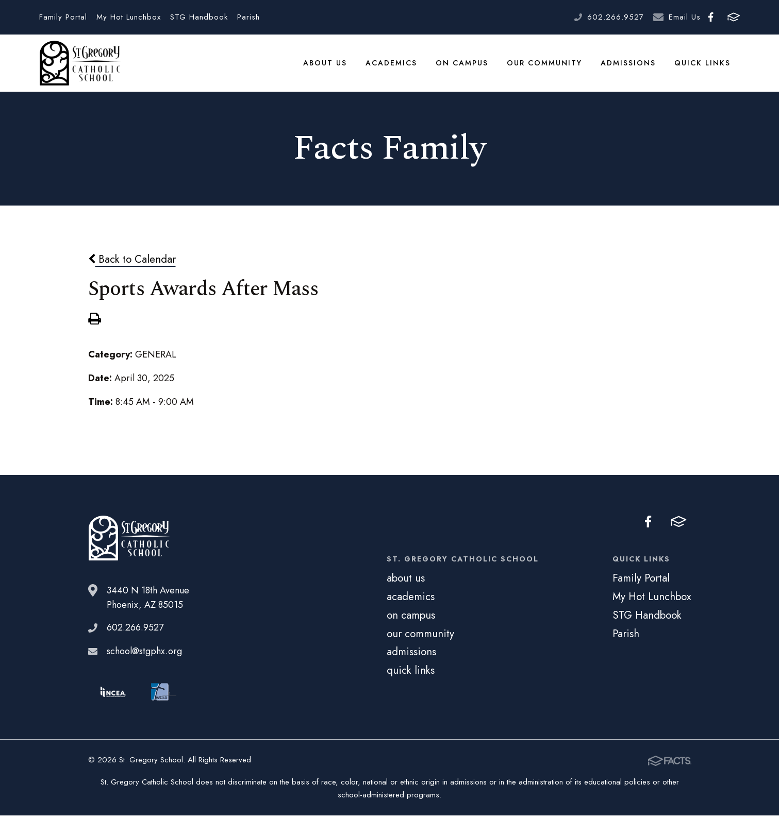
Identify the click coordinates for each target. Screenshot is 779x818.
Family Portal (63, 17)
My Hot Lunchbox (128, 17)
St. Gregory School (80, 64)
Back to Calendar (132, 261)
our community (545, 64)
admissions (629, 64)
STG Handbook (199, 17)
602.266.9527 (615, 17)
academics (392, 64)
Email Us (685, 17)
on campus (463, 64)
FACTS (733, 17)
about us (326, 64)
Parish (248, 17)
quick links (703, 64)
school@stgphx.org (144, 653)
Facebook (711, 17)
